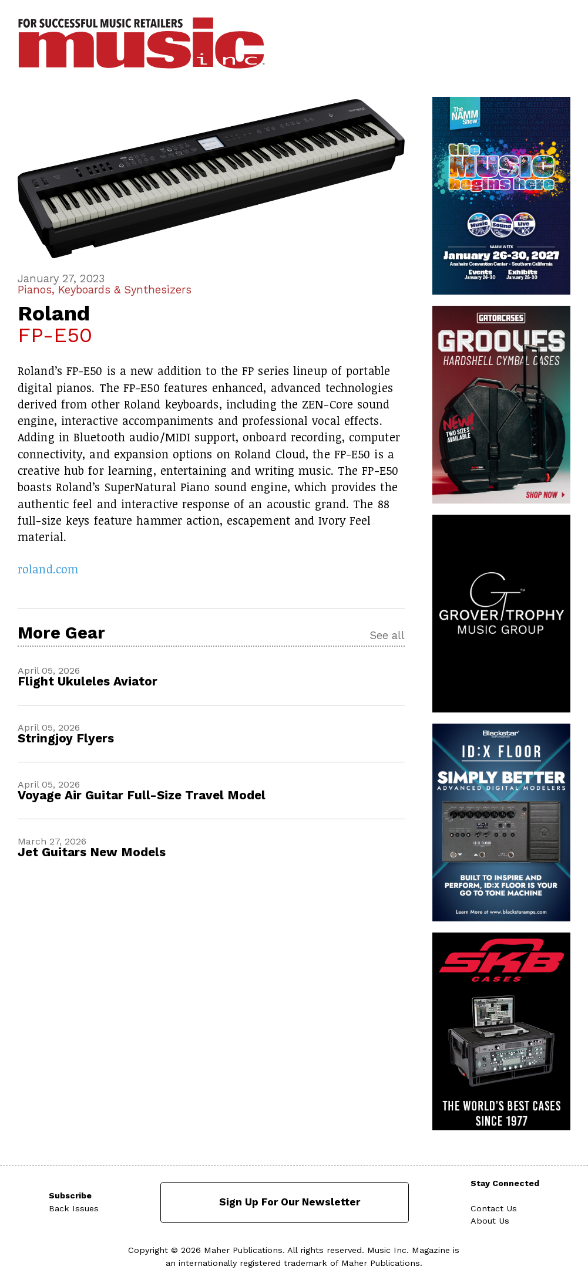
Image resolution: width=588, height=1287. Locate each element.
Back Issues (74, 1208)
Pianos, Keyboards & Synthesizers (104, 290)
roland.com (48, 569)
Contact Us (494, 1208)
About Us (490, 1220)
